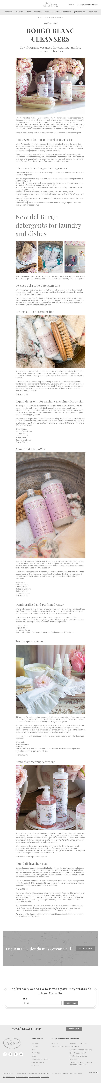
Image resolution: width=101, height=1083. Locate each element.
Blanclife (20, 12)
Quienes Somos (80, 12)
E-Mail (25, 999)
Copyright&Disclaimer (9, 1077)
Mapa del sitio (45, 1077)
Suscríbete (74, 1029)
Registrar (71, 1003)
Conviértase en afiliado (59, 1046)
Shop (47, 12)
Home (40, 17)
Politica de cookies (34, 1077)
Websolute (93, 1072)
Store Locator (85, 949)
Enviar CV (54, 1043)
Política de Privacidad (22, 1077)
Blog (45, 17)
